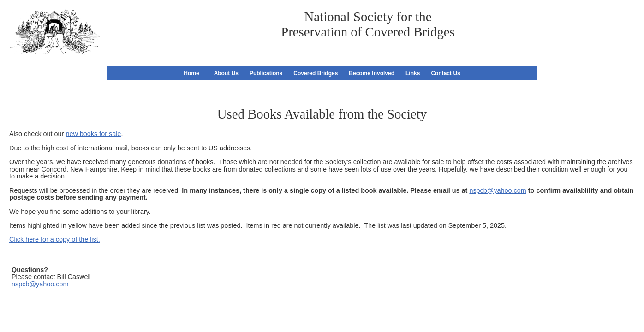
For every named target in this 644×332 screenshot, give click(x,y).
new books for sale (93, 133)
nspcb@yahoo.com (497, 190)
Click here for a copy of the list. (54, 239)
